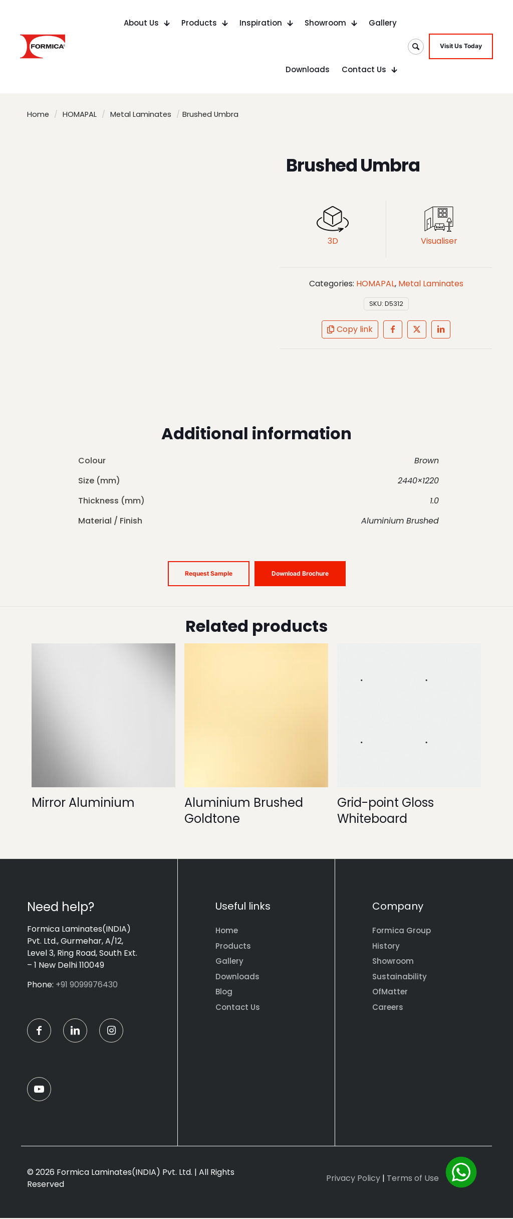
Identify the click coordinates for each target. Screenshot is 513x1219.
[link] (333, 219)
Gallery (229, 961)
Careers (387, 1007)
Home (38, 114)
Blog (223, 991)
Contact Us (237, 1007)
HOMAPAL (80, 114)
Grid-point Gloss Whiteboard (385, 810)
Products (233, 946)
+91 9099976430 (87, 984)
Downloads (237, 976)
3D (333, 241)
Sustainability (399, 976)
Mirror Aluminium (83, 802)
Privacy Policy (353, 1179)
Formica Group (401, 930)
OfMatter (390, 991)
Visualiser (439, 241)
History (386, 946)
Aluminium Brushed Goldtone (243, 810)
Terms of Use (413, 1179)
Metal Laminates (140, 114)
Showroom (393, 961)
